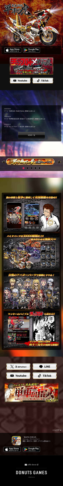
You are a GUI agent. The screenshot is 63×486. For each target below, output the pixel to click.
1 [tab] (23, 168)
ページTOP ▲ (56, 430)
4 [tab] (35, 168)
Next (59, 162)
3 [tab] (31, 168)
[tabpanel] (31, 161)
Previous (3, 162)
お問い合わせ (31, 464)
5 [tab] (40, 168)
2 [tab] (27, 168)
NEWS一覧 (31, 135)
